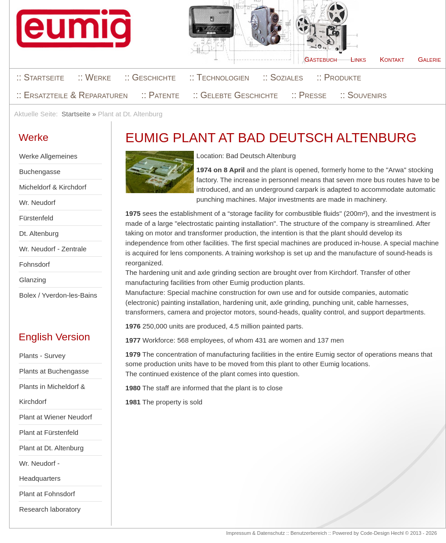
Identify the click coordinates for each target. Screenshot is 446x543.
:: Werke (94, 77)
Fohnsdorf (34, 264)
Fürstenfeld (36, 218)
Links (358, 59)
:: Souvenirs (363, 95)
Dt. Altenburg (39, 233)
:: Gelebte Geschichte (235, 95)
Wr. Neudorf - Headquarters (40, 470)
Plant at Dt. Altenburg (51, 448)
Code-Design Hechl (382, 533)
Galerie (429, 59)
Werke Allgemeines (48, 156)
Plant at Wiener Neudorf (55, 417)
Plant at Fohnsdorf (47, 494)
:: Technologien (219, 77)
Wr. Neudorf (37, 202)
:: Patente (160, 95)
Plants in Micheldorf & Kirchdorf (52, 394)
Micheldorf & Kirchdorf (52, 187)
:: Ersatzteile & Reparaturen (72, 95)
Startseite (75, 114)
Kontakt (392, 59)
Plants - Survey (42, 355)
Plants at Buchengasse (54, 371)
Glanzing (32, 280)
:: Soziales (283, 77)
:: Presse (309, 95)
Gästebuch (320, 59)
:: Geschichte (150, 77)
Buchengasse (40, 171)
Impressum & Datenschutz (255, 533)
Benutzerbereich (308, 533)
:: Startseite (40, 77)
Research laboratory (50, 509)
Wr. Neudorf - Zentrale (52, 249)
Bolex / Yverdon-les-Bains (58, 295)
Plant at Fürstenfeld (48, 432)
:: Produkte (339, 77)
